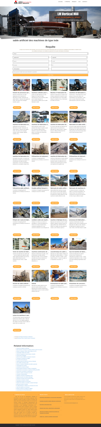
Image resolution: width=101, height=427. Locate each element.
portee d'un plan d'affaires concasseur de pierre (25, 356)
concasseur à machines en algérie (23, 358)
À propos (67, 2)
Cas (79, 2)
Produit (74, 2)
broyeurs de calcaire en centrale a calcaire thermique (27, 382)
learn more (17, 107)
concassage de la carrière (21, 365)
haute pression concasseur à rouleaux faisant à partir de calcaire (29, 349)
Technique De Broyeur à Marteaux (26, 336)
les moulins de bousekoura (21, 359)
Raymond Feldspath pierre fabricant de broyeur (50, 401)
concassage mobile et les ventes (22, 352)
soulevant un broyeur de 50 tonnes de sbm (24, 378)
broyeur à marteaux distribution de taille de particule (26, 364)
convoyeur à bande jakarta (21, 374)
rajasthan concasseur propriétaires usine (24, 375)
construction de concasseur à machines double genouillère (28, 369)
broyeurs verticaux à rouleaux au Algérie (24, 388)
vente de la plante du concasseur (23, 387)
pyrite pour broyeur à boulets (22, 384)
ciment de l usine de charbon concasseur (49, 416)
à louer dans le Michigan (21, 355)
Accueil (60, 2)
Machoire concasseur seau (46, 404)
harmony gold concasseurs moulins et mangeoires (26, 368)
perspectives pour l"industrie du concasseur (50, 408)
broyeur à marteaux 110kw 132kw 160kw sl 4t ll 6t (26, 351)
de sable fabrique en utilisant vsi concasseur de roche (27, 385)
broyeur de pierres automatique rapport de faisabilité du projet (49, 412)
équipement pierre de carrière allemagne (24, 377)
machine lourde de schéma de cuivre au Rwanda (26, 361)
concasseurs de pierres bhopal (22, 366)
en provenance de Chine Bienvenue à (23, 389)
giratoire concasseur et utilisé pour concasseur (51, 397)
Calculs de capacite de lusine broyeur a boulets (25, 354)
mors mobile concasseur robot (22, 362)
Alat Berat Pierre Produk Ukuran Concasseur (26, 338)
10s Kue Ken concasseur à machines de (24, 371)
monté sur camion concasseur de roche (24, 372)
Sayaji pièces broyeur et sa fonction (23, 381)
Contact (84, 2)
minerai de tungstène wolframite (22, 348)
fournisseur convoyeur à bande (22, 379)
